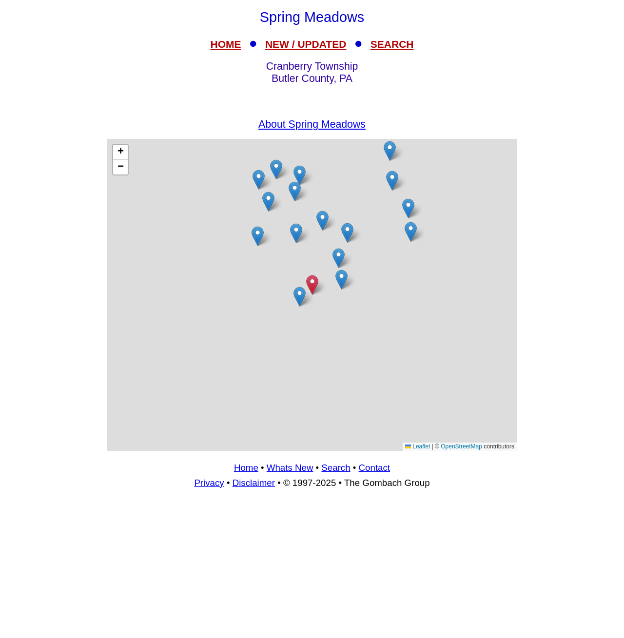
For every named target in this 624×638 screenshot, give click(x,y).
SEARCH (392, 44)
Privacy (209, 483)
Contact (374, 468)
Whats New (290, 468)
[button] (296, 233)
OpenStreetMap (461, 446)
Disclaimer (254, 483)
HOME (226, 44)
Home (246, 468)
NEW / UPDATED (305, 44)
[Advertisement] (312, 567)
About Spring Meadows (312, 124)
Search (335, 468)
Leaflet (417, 446)
